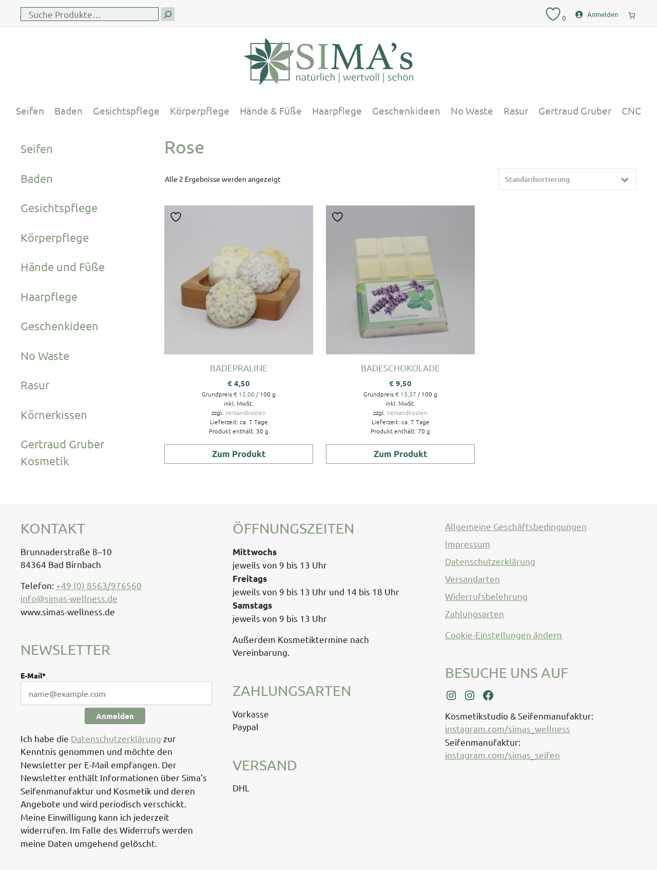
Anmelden (115, 716)
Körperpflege (199, 110)
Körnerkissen (54, 414)
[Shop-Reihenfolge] (567, 179)
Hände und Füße (63, 266)
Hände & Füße (271, 110)
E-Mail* (33, 675)
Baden (68, 110)
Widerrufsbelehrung (486, 596)
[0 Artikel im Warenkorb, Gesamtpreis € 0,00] (632, 13)
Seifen (30, 110)
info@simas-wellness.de (69, 598)
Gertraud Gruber (574, 110)
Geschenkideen (406, 110)
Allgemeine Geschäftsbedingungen (516, 526)
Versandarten (472, 578)
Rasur (516, 110)
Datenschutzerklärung (116, 738)
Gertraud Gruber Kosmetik (62, 452)
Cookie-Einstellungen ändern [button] (503, 634)
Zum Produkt (239, 453)
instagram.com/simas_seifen (502, 754)
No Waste (472, 110)
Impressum (467, 543)
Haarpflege (337, 110)
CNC (631, 110)
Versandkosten (245, 412)
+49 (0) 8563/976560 (99, 585)
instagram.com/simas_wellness (507, 728)
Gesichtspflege (126, 110)
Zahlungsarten (474, 613)
